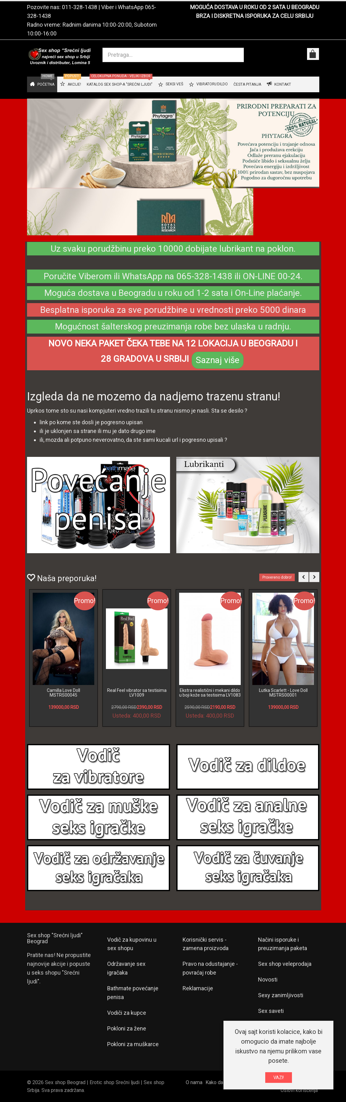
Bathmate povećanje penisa (132, 992)
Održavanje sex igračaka (126, 968)
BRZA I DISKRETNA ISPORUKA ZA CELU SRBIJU (254, 16)
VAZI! (278, 1077)
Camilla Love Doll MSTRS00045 (63, 693)
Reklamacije (198, 988)
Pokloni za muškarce (133, 1044)
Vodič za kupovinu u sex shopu (132, 944)
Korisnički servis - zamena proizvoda (205, 944)
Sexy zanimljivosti (280, 995)
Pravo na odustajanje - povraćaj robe (210, 968)
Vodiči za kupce (126, 1012)
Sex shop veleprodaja (284, 963)
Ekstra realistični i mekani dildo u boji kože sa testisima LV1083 (210, 693)
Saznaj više (217, 360)
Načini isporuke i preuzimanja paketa (282, 944)
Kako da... (216, 1082)
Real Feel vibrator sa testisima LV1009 (137, 693)
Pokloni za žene (126, 1028)
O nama (194, 1082)
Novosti (267, 979)
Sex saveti (271, 1011)
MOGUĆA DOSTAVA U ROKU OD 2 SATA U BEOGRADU (254, 7)
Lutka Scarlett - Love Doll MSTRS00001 (283, 693)
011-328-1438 (79, 7)
